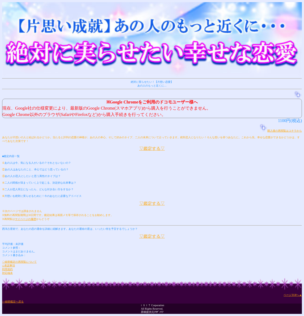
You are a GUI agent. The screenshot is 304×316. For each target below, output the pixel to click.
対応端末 (7, 272)
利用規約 (7, 269)
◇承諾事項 (8, 265)
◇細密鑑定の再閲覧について (19, 261)
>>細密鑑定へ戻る (13, 301)
